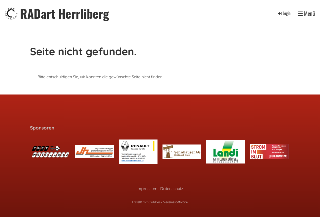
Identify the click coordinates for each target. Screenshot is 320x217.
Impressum (147, 188)
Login (283, 13)
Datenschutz (171, 188)
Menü (306, 13)
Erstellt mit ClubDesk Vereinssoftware (160, 202)
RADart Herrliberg (64, 13)
